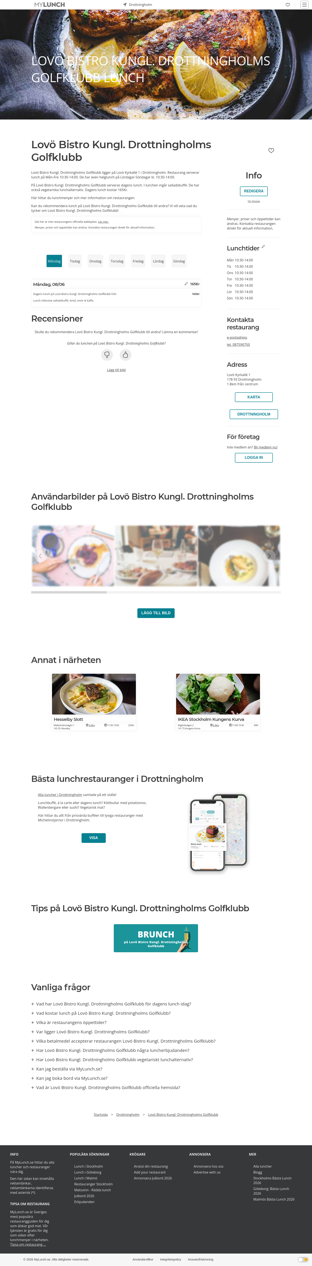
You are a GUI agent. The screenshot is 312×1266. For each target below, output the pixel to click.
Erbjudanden (84, 1201)
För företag (254, 201)
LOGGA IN (254, 457)
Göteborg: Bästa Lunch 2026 (271, 1191)
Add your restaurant (150, 1172)
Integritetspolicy (170, 1259)
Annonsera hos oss (208, 1166)
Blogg (257, 1172)
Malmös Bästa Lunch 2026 (274, 1199)
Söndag (179, 261)
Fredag (138, 261)
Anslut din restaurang (151, 1166)
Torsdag (117, 261)
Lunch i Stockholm (88, 1166)
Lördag (158, 261)
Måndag (54, 261)
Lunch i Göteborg (87, 1172)
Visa (93, 838)
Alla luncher (262, 1166)
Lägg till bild (116, 370)
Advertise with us (207, 1172)
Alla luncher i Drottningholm (60, 794)
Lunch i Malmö (85, 1178)
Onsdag (95, 261)
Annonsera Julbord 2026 (153, 1178)
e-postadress (237, 337)
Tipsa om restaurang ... (28, 1244)
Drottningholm (253, 414)
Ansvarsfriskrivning (200, 1259)
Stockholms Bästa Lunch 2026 (272, 1180)
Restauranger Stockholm (93, 1184)
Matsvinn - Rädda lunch (92, 1190)
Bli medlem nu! (265, 447)
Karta (254, 397)
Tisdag (75, 261)
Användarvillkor (143, 1259)
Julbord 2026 (84, 1196)
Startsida (101, 1114)
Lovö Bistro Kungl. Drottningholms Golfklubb (183, 1114)
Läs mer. (103, 222)
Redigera (254, 191)
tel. (238, 344)
